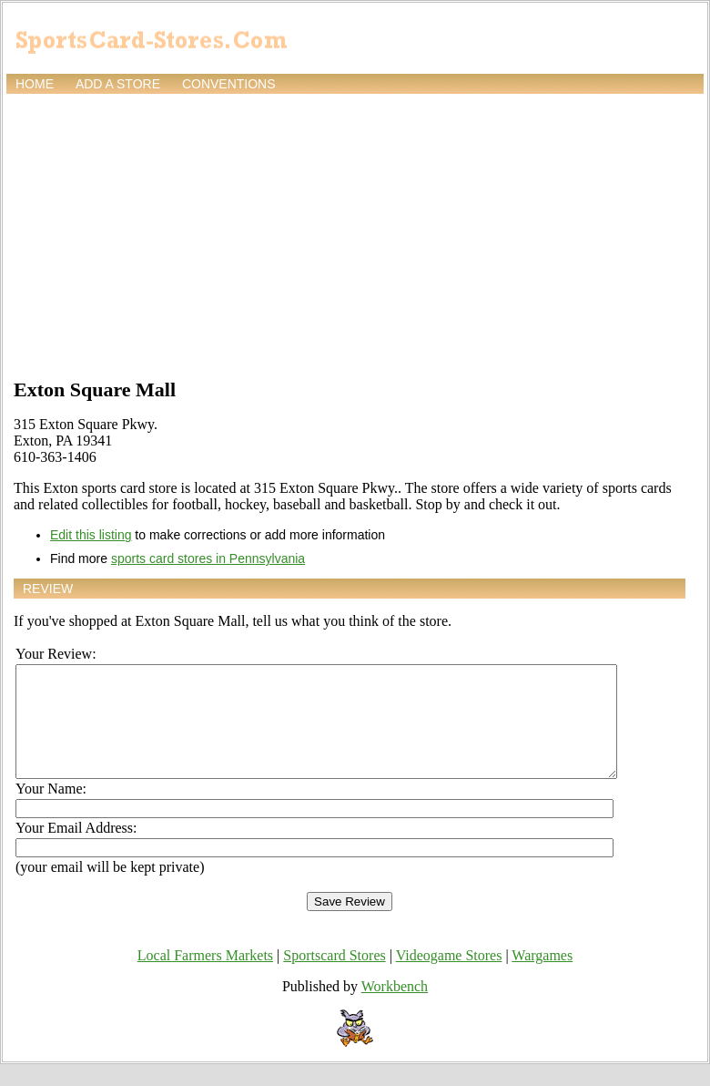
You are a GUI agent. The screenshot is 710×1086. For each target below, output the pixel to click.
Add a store (118, 84)
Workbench (394, 1008)
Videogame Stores (449, 977)
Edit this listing (90, 535)
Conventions (229, 84)
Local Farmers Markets (205, 977)
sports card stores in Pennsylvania (208, 558)
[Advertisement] (355, 234)
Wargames (542, 977)
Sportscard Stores (334, 977)
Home (34, 84)
